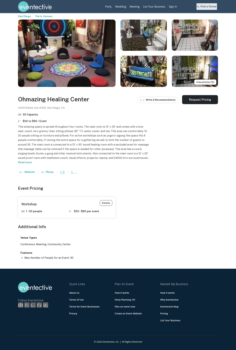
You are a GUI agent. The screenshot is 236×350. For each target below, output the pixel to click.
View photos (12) (205, 82)
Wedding (120, 6)
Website (27, 172)
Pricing (164, 313)
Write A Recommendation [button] (158, 100)
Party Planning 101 (125, 299)
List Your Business (154, 6)
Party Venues (44, 16)
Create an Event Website (128, 313)
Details (106, 203)
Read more (25, 162)
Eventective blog (169, 306)
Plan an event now (125, 306)
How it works (122, 292)
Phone (48, 172)
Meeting (135, 6)
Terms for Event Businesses (84, 306)
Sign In (173, 6)
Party (108, 6)
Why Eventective (169, 299)
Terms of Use (76, 299)
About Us (74, 292)
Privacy (73, 313)
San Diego (24, 16)
